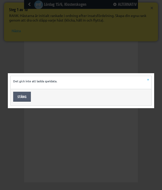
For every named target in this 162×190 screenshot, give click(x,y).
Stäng (22, 96)
